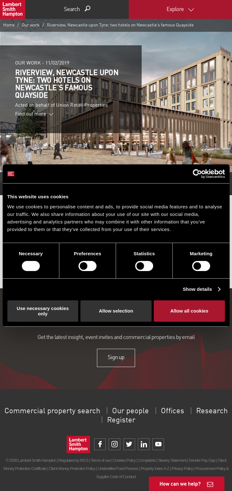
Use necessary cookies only (43, 311)
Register (121, 420)
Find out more (34, 114)
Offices (172, 411)
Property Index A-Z (154, 468)
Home (8, 25)
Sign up (116, 358)
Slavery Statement (172, 460)
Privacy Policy (182, 468)
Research (212, 411)
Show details (197, 289)
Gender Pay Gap (202, 460)
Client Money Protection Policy (72, 468)
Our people (130, 411)
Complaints (146, 460)
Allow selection (116, 310)
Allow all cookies (189, 310)
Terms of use (100, 460)
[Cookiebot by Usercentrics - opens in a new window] (197, 173)
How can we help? (180, 483)
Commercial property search (52, 411)
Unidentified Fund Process (118, 468)
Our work (31, 25)
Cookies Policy (124, 460)
